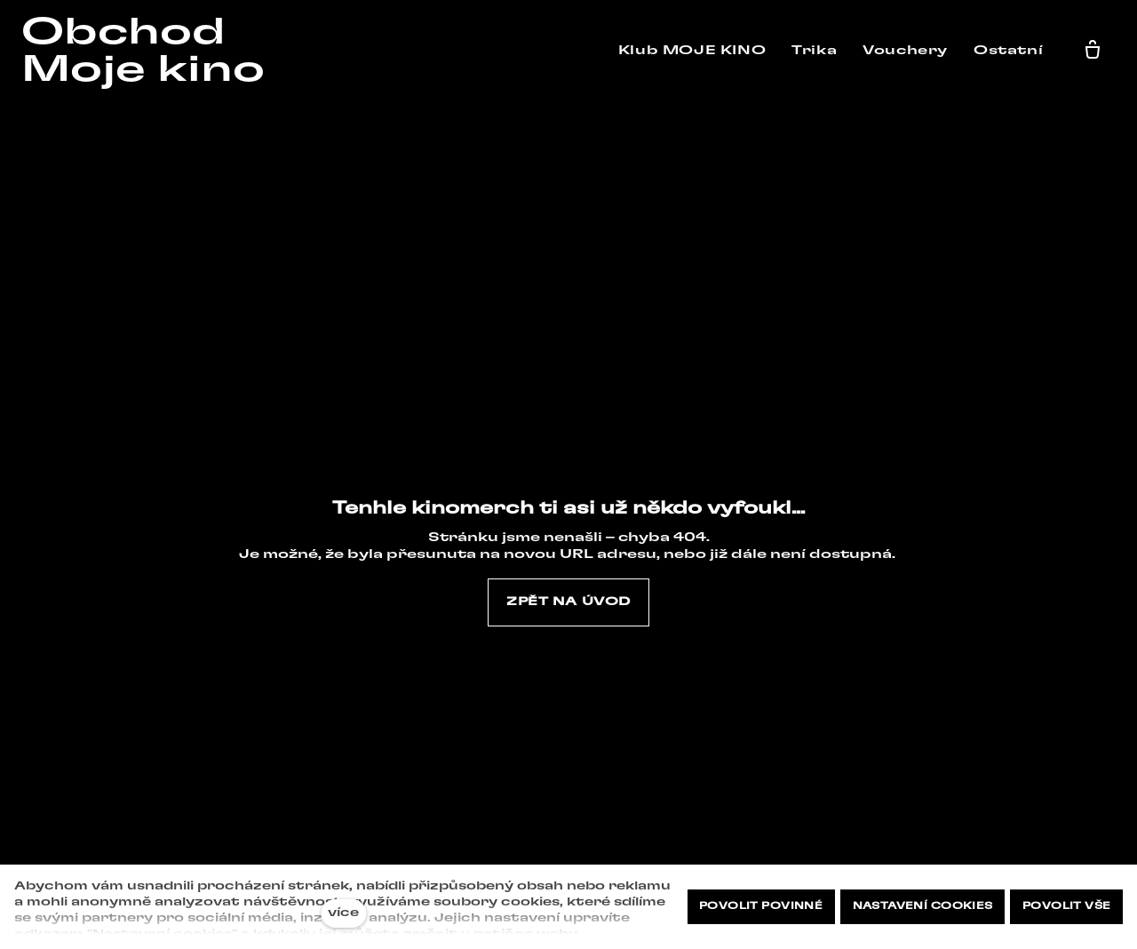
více (343, 913)
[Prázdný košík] (1097, 50)
